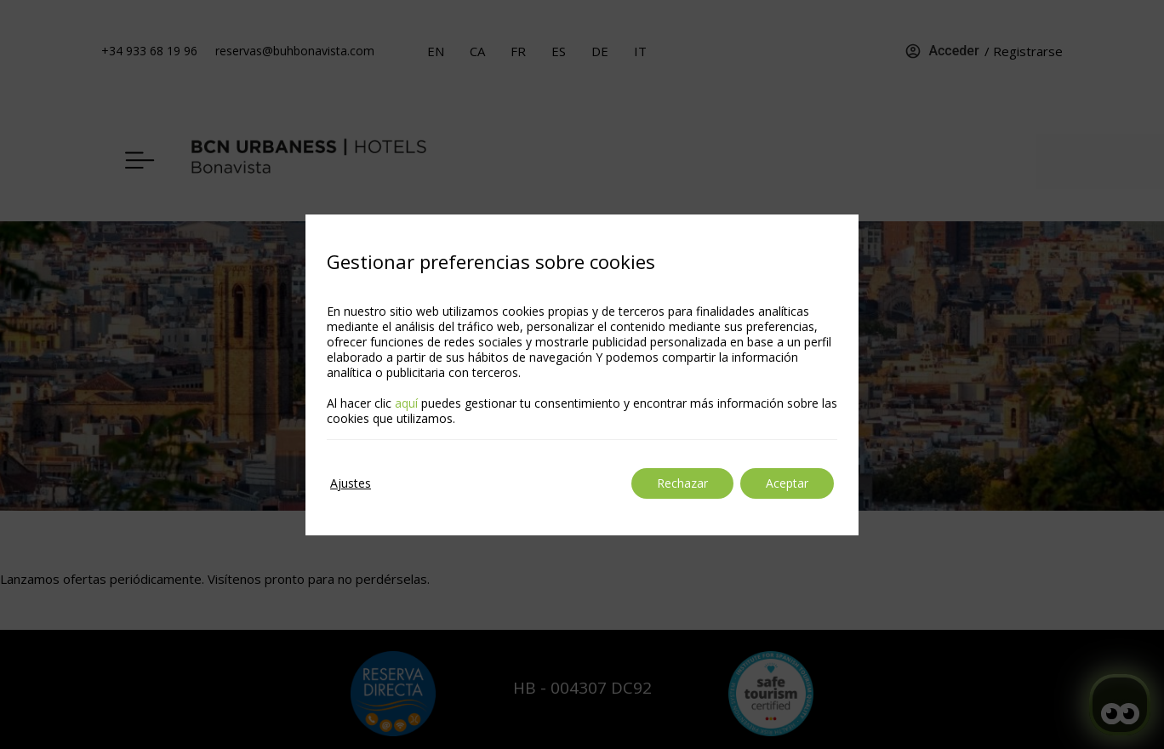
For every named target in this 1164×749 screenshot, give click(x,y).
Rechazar (682, 483)
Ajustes (350, 483)
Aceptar (787, 483)
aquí (406, 403)
